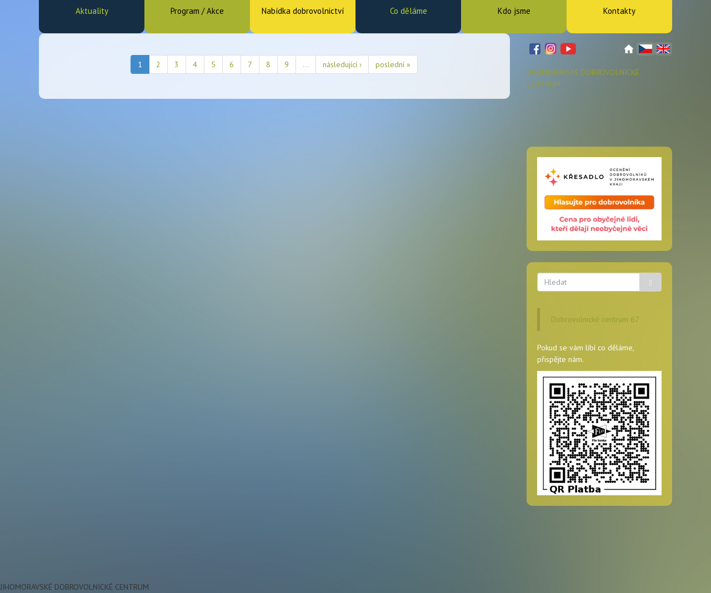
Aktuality (92, 11)
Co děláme (408, 11)
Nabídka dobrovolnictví (303, 11)
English (663, 49)
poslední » (392, 64)
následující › (342, 64)
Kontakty (619, 11)
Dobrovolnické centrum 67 (595, 319)
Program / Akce (197, 11)
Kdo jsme (514, 11)
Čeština (645, 49)
